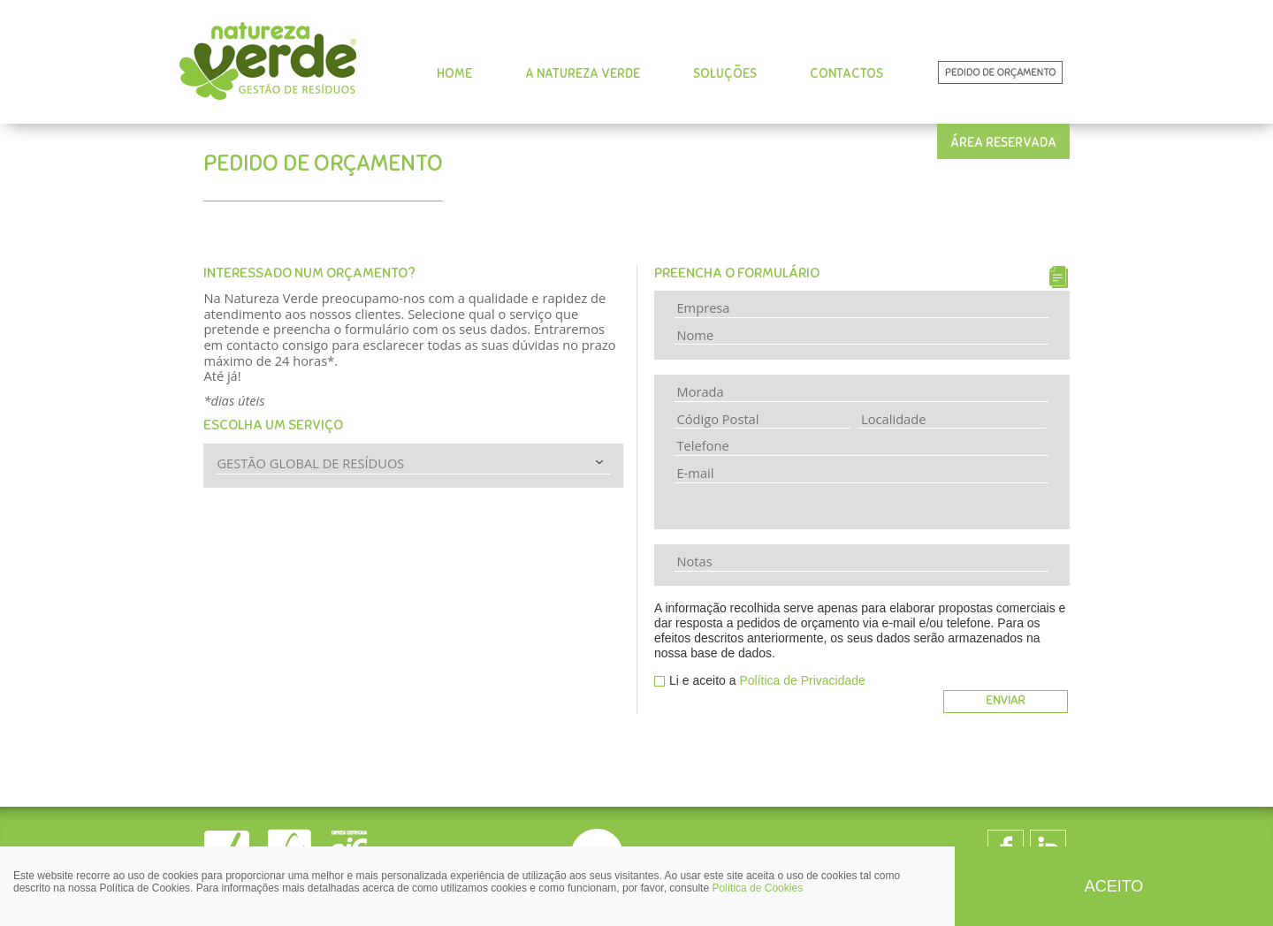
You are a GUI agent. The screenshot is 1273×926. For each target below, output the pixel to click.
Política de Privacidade (802, 680)
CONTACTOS (846, 73)
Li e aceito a (767, 680)
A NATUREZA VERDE (582, 73)
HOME (454, 73)
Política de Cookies (757, 888)
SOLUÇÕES (725, 73)
